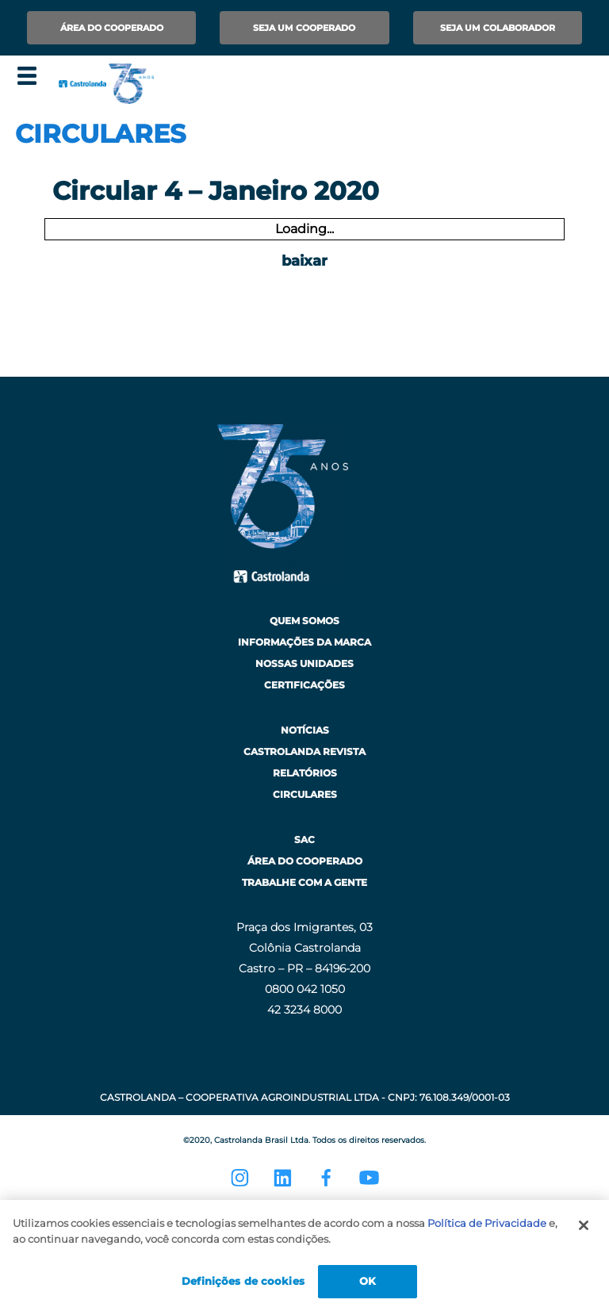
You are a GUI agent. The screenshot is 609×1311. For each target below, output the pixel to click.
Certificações (304, 685)
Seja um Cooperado (304, 27)
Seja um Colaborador (497, 27)
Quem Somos (304, 621)
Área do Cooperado (111, 27)
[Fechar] (583, 1225)
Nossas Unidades (304, 663)
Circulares (305, 794)
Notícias (305, 730)
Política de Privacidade (486, 1223)
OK (367, 1281)
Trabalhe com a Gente (304, 882)
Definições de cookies (243, 1281)
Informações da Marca (304, 642)
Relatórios (305, 773)
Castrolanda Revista (304, 751)
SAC (304, 839)
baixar (304, 261)
